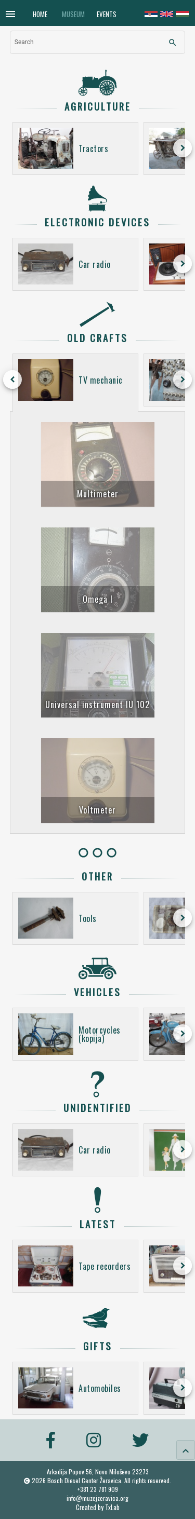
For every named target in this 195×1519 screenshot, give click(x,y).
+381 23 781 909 (97, 1489)
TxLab (112, 1507)
